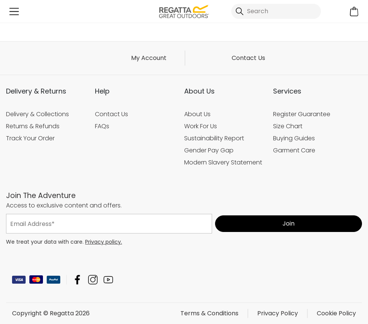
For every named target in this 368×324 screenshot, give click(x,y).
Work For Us (200, 126)
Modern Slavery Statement (223, 162)
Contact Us (248, 58)
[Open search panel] (276, 11)
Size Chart (287, 126)
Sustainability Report (214, 138)
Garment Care (294, 150)
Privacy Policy (277, 313)
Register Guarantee (301, 114)
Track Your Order (30, 138)
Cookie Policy (336, 313)
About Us (197, 114)
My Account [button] (148, 58)
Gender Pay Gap (209, 150)
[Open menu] (14, 11)
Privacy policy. (103, 242)
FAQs (102, 126)
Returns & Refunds (33, 126)
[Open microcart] (354, 11)
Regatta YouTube (108, 279)
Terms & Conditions (209, 313)
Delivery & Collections (37, 114)
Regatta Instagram (93, 279)
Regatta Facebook (77, 279)
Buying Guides (294, 138)
